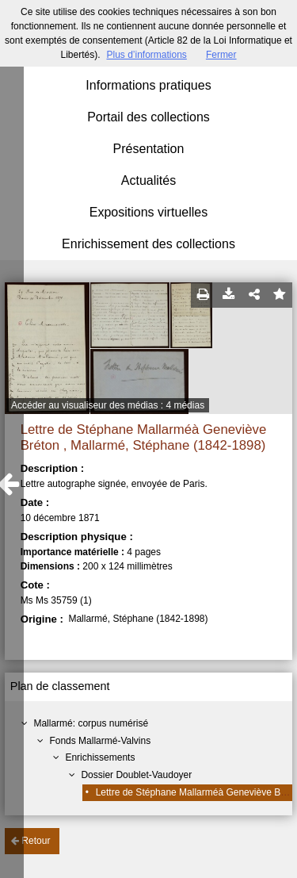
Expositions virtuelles (148, 212)
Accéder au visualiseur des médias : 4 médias (107, 405)
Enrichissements (100, 757)
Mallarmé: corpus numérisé (90, 723)
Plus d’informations (146, 54)
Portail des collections (148, 117)
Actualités (148, 180)
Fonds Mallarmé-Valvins (99, 740)
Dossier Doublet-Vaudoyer (136, 774)
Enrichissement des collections (148, 244)
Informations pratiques (148, 85)
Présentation (149, 148)
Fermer (221, 54)
